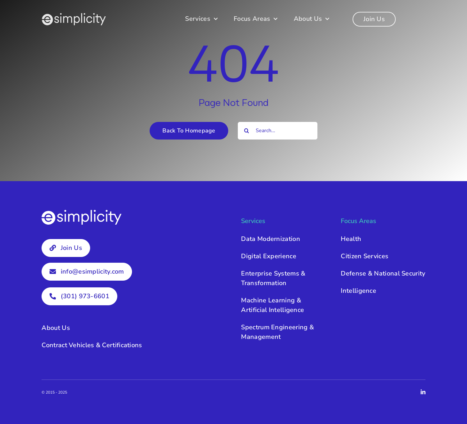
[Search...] (277, 131)
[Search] (246, 131)
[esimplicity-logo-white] (74, 16)
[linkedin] (423, 391)
